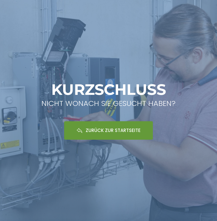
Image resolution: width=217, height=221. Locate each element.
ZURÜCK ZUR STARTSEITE (108, 130)
